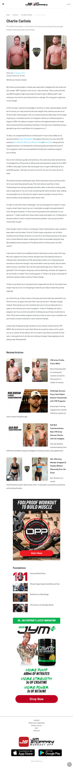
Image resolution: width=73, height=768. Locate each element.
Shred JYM (48, 142)
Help (36, 728)
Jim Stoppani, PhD (19, 73)
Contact (36, 720)
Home (8, 15)
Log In (69, 4)
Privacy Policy (36, 725)
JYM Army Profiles (27, 15)
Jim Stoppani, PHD (36, 4)
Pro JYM (17, 142)
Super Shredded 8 (25, 139)
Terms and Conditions (36, 723)
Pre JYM (23, 142)
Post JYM (30, 142)
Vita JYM (38, 142)
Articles (15, 15)
